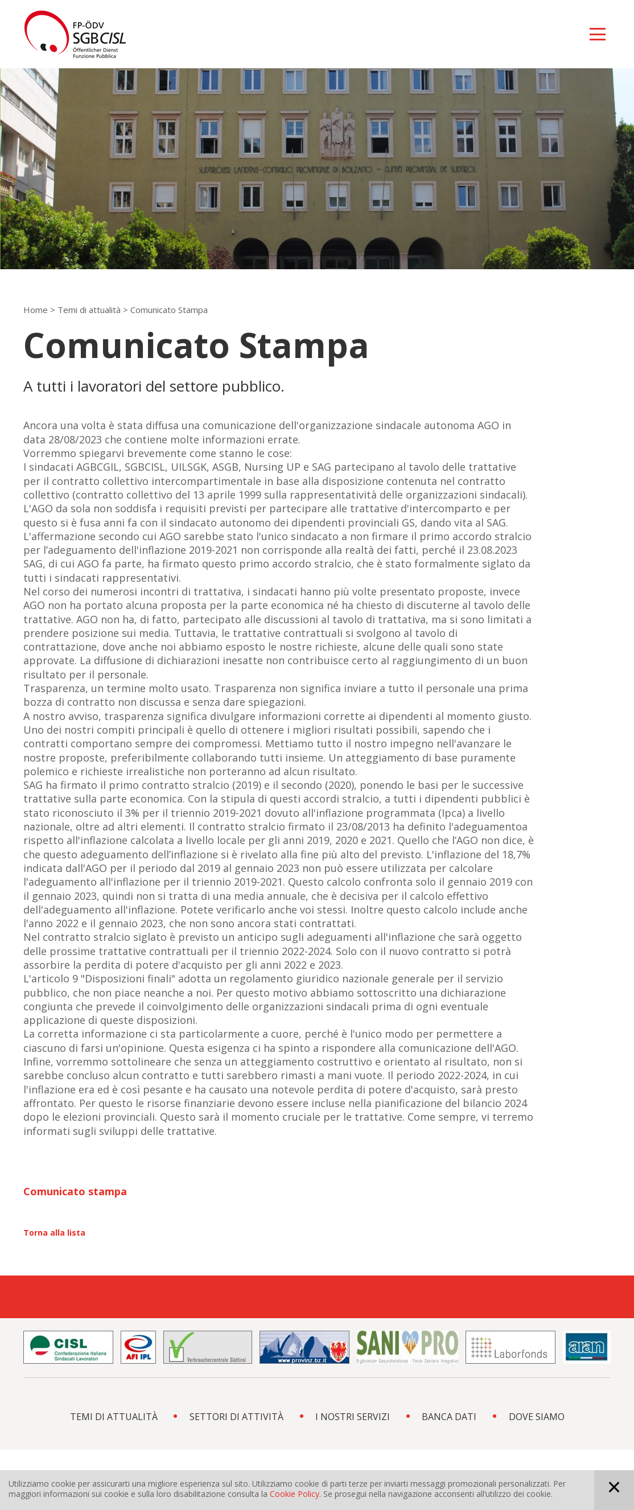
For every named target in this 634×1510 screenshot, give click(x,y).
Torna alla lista (54, 1232)
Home (35, 309)
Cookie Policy (294, 1493)
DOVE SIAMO (537, 1416)
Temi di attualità (89, 309)
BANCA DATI (449, 1416)
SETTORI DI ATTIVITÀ (236, 1416)
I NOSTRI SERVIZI (352, 1416)
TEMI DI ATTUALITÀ (114, 1416)
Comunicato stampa (75, 1191)
